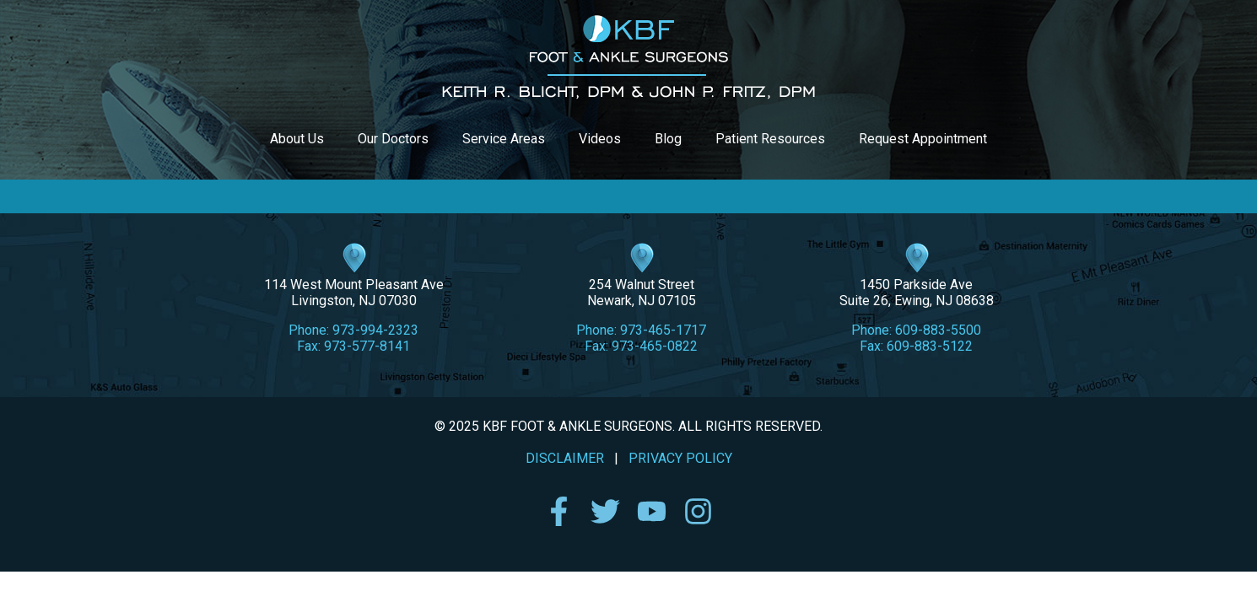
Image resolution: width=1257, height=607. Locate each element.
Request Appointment (923, 139)
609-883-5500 (938, 330)
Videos (600, 139)
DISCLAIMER (565, 458)
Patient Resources (770, 139)
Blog (668, 139)
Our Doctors (393, 139)
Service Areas (503, 139)
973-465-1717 (663, 330)
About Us (297, 139)
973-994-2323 (375, 330)
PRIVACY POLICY (680, 458)
